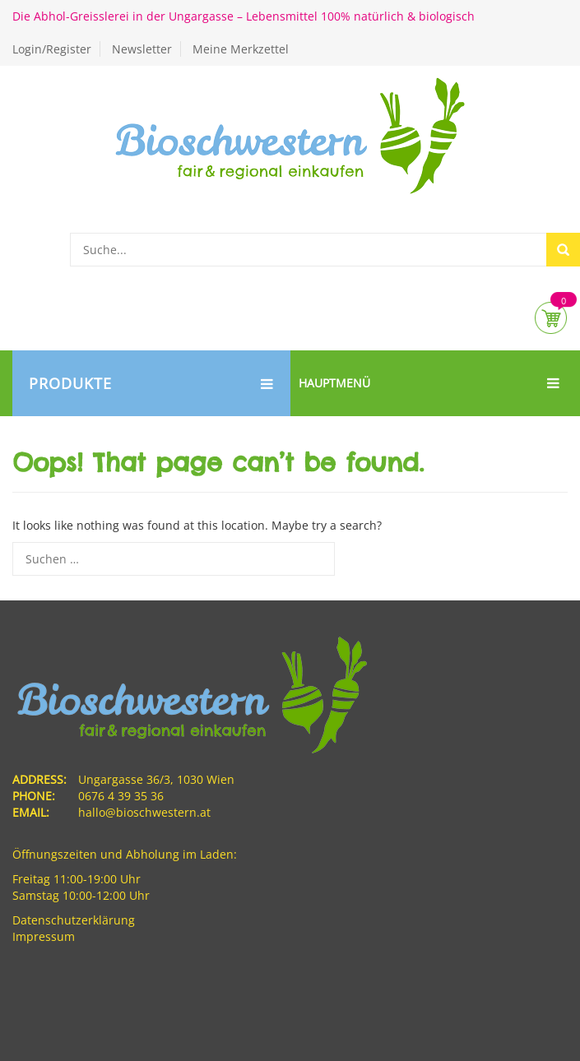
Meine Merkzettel (241, 49)
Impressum (43, 936)
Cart (551, 318)
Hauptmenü (429, 383)
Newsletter (142, 49)
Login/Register (51, 49)
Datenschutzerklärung (73, 920)
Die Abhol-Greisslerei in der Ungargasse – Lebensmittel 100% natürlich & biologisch (243, 16)
